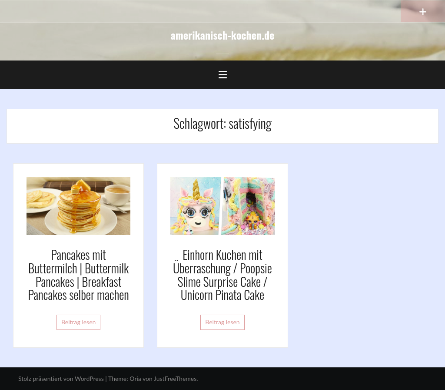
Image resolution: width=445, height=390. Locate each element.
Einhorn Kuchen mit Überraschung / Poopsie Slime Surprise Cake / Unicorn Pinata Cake (222, 274)
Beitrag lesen (78, 322)
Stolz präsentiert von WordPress (61, 378)
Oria (135, 378)
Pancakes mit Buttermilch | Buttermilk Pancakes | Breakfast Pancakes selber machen (78, 274)
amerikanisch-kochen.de (223, 35)
